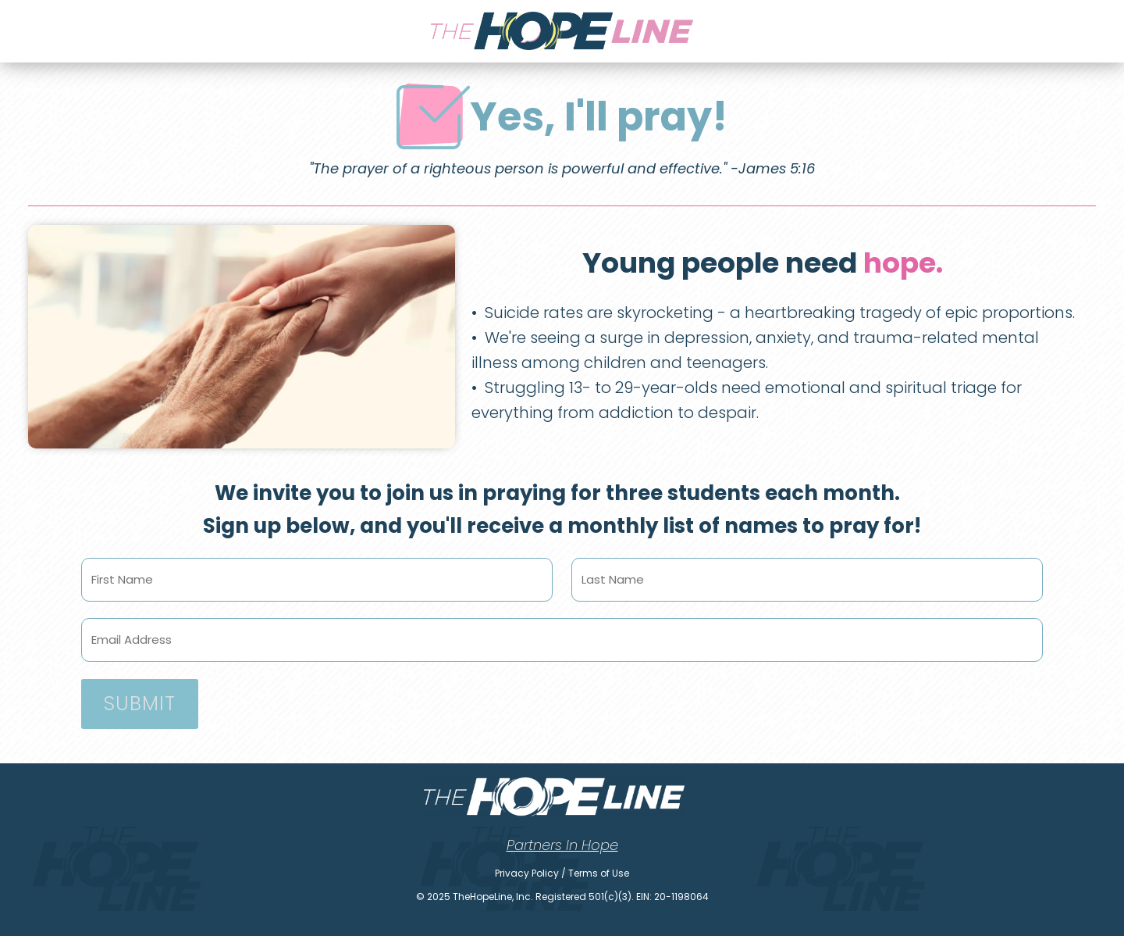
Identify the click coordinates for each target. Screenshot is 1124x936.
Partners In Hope (562, 845)
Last (806, 604)
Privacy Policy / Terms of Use (562, 873)
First (316, 604)
